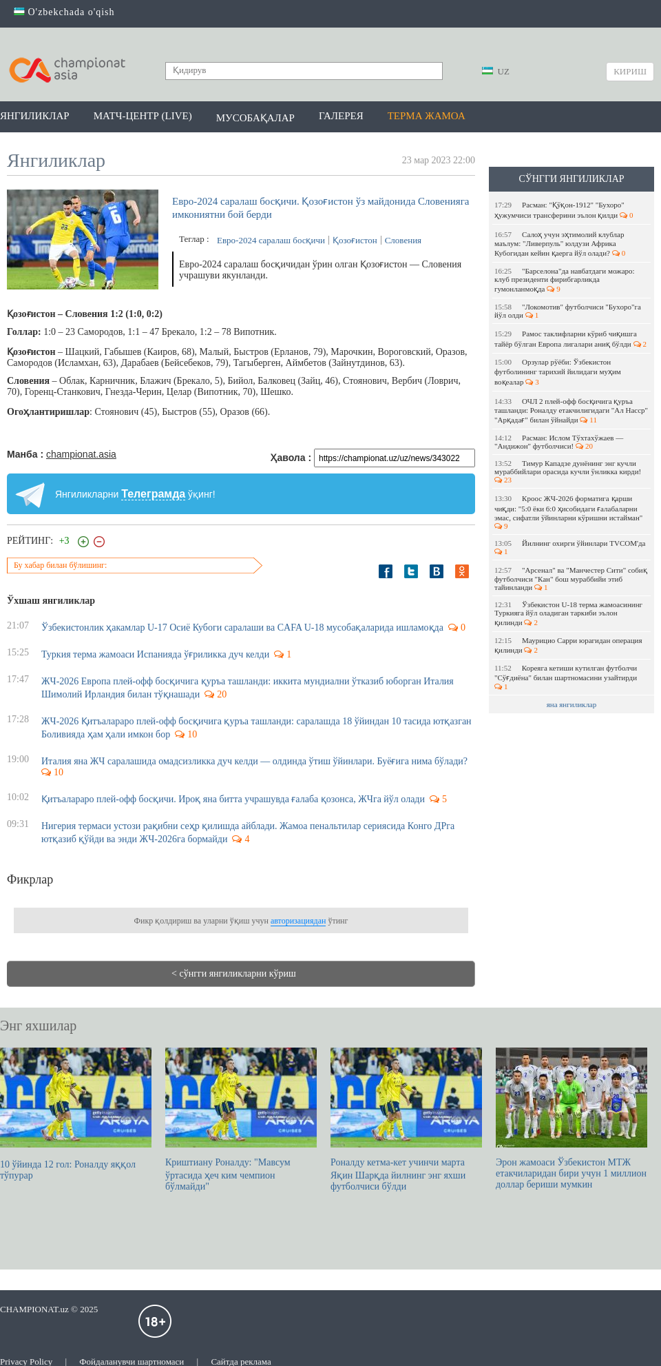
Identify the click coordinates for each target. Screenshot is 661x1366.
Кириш (630, 71)
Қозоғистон (355, 240)
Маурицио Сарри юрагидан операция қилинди (568, 645)
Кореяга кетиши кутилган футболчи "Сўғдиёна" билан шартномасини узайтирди (566, 677)
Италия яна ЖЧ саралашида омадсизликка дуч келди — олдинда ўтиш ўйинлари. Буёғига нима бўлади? (255, 761)
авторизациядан (298, 921)
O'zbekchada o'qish (64, 12)
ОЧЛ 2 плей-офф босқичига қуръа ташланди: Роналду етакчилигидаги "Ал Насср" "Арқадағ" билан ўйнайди (571, 410)
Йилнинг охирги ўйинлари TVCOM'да (570, 547)
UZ (496, 71)
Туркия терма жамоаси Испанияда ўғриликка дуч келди (155, 654)
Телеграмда (153, 494)
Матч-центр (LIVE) (143, 115)
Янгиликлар (35, 115)
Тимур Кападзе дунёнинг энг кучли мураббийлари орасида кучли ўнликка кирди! (568, 471)
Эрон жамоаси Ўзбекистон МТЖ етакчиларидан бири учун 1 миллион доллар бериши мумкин (571, 1119)
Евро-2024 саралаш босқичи (271, 240)
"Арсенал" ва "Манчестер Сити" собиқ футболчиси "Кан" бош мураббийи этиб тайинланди (570, 578)
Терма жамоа (426, 115)
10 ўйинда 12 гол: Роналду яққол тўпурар (75, 1114)
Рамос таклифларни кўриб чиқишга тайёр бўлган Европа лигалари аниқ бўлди (570, 338)
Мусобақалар (255, 117)
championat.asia (81, 454)
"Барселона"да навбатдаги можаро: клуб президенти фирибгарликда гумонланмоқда (564, 280)
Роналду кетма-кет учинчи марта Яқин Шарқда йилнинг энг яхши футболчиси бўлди (406, 1120)
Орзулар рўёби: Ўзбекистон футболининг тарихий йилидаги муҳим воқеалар (557, 372)
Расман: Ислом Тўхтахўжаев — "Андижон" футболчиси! (558, 442)
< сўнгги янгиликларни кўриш (233, 973)
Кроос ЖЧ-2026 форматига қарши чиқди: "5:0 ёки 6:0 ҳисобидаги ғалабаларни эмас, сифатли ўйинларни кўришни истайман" (569, 512)
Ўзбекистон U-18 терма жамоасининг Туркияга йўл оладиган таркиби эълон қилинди (568, 613)
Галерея (341, 115)
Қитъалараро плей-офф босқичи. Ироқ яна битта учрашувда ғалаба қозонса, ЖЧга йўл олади (233, 799)
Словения (403, 240)
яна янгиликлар (572, 704)
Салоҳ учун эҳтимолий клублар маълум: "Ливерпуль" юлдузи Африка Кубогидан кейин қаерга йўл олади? (559, 243)
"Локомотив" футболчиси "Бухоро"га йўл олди (567, 311)
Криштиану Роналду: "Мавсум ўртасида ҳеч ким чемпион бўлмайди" (241, 1120)
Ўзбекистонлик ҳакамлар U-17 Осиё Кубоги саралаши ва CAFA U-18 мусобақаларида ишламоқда (242, 627)
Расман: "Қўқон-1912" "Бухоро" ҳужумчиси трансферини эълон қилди (563, 210)
